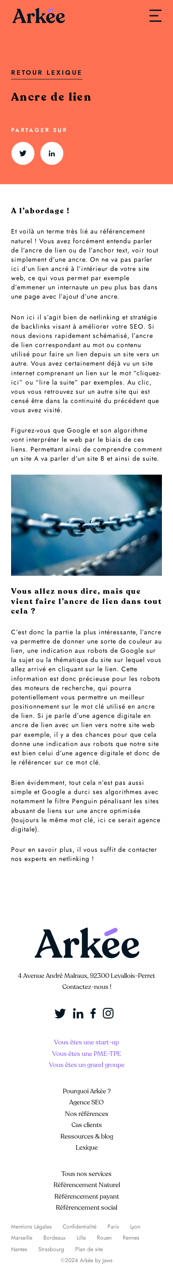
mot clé (81, 820)
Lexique (87, 1147)
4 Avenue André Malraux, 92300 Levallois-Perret (86, 975)
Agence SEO (86, 1102)
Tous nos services (86, 1174)
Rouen (104, 1238)
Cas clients (87, 1125)
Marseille (21, 1238)
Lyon (135, 1226)
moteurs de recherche (58, 688)
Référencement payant (86, 1196)
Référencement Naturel (87, 1185)
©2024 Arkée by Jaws (86, 1260)
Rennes (131, 1238)
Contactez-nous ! (86, 987)
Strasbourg (51, 1249)
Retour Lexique (47, 72)
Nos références (86, 1113)
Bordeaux (54, 1238)
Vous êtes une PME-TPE (86, 1053)
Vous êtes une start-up (86, 1042)
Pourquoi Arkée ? (87, 1091)
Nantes (19, 1249)
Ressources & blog (86, 1136)
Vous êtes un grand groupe (87, 1065)
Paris (113, 1226)
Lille (81, 1238)
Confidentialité (79, 1226)
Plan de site (89, 1249)
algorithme (131, 430)
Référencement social (86, 1207)
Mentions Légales (31, 1226)
